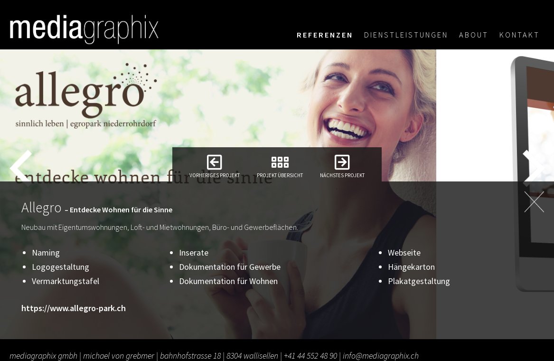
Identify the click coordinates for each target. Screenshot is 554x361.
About (473, 34)
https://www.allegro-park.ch (73, 308)
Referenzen (325, 34)
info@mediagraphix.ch (381, 355)
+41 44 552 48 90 (310, 355)
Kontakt (519, 34)
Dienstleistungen (406, 34)
